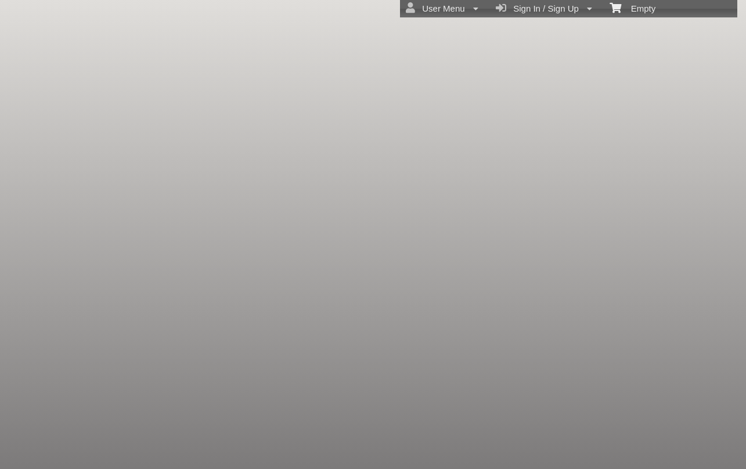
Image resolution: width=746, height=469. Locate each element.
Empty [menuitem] (632, 7)
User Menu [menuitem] (442, 8)
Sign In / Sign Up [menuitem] (544, 8)
